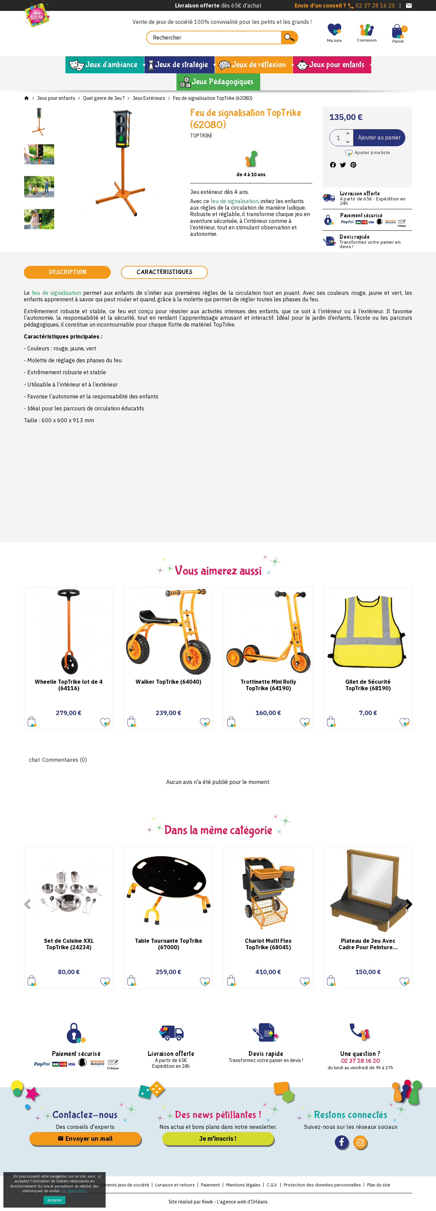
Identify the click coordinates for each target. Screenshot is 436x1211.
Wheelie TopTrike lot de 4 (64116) (69, 685)
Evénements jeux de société (116, 1185)
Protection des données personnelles (325, 1185)
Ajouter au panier (379, 137)
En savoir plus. (74, 1191)
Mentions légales (243, 1185)
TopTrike (201, 136)
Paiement (209, 1185)
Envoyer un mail (85, 1139)
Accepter (54, 1200)
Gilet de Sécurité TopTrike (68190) (368, 685)
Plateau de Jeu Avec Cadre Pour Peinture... (368, 944)
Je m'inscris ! (217, 1139)
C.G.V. (274, 1185)
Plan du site (384, 1185)
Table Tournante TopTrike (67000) (168, 944)
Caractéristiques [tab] (164, 272)
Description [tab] (67, 272)
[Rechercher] (222, 37)
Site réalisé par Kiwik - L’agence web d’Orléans (218, 1202)
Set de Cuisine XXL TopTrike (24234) (69, 944)
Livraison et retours (172, 1185)
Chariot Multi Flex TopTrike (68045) (268, 944)
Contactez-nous (85, 1115)
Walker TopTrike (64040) (168, 682)
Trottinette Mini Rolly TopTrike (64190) (268, 685)
